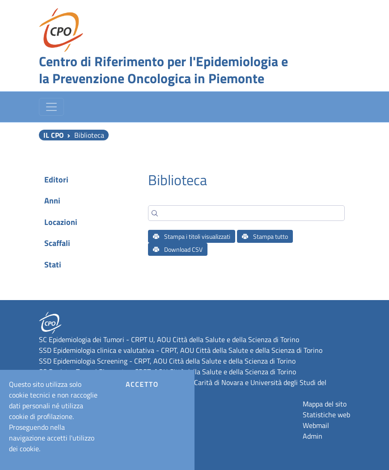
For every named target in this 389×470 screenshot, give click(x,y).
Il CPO (53, 135)
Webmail (316, 425)
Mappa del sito (325, 403)
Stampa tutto (265, 236)
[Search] (246, 213)
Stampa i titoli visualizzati (191, 236)
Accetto (142, 384)
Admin (312, 436)
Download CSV (178, 249)
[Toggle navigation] (51, 107)
